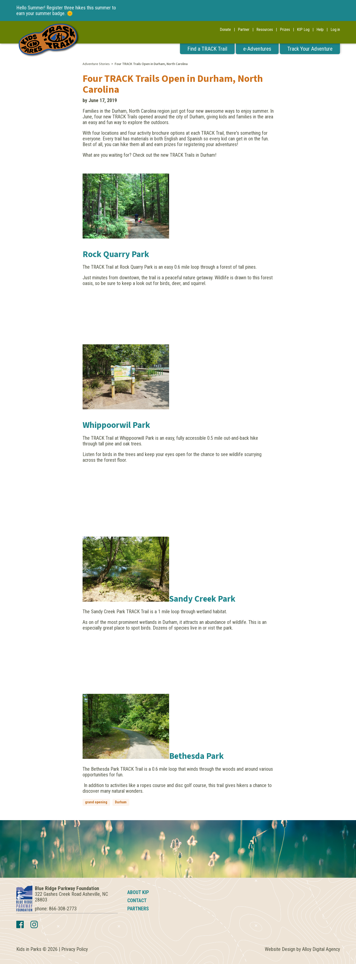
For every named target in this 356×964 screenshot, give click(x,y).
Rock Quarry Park (116, 254)
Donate (225, 29)
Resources (264, 29)
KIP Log (303, 29)
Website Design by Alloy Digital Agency (302, 949)
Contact (137, 900)
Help (320, 29)
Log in (335, 29)
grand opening (96, 802)
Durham (121, 802)
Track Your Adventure (310, 49)
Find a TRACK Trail (207, 49)
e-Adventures (257, 49)
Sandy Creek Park (202, 599)
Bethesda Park (196, 756)
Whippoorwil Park (116, 425)
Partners (138, 909)
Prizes (285, 29)
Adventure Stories (96, 64)
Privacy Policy (74, 949)
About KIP (138, 892)
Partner (243, 29)
